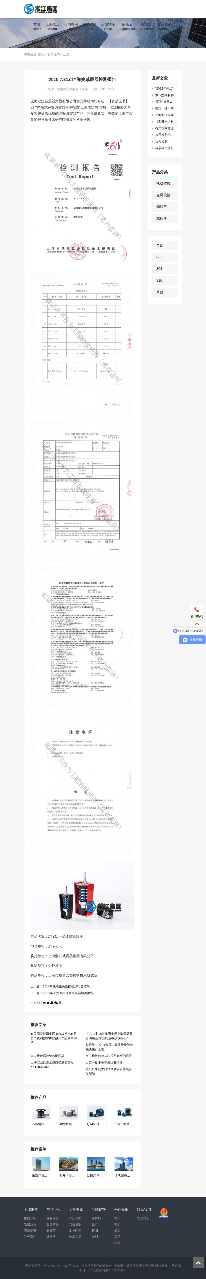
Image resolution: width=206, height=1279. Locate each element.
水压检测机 (163, 135)
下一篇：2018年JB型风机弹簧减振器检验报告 (62, 993)
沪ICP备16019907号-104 (61, 1266)
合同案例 (71, 26)
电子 (117, 1224)
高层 (117, 1236)
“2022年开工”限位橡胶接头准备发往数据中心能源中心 (166, 88)
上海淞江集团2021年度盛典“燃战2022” (166, 115)
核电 (117, 1243)
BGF (160, 257)
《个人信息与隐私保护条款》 (107, 1270)
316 (159, 280)
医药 (117, 1218)
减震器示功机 (164, 148)
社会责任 (30, 1236)
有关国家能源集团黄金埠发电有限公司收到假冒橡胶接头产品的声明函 (54, 1038)
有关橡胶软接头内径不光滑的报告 (109, 1056)
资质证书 (53, 54)
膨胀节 (127, 26)
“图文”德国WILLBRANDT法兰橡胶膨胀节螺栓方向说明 (166, 101)
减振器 (146, 26)
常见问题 (75, 1230)
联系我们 (40, 44)
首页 (37, 26)
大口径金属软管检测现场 (47, 1056)
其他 (159, 292)
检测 (95, 1230)
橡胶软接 (89, 26)
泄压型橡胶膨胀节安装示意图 (166, 95)
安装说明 (75, 1224)
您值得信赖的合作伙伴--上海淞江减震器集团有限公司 (117, 1266)
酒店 (117, 1230)
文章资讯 (164, 26)
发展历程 (30, 1224)
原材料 (96, 1218)
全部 (159, 245)
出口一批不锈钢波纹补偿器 (104, 1062)
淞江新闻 (75, 1218)
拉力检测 (161, 141)
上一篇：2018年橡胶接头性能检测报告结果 (60, 986)
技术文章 (75, 1236)
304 (159, 269)
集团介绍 (30, 1218)
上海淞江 (53, 26)
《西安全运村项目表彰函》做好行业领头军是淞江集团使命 (166, 121)
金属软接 (108, 26)
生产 (95, 1224)
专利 (95, 1236)
